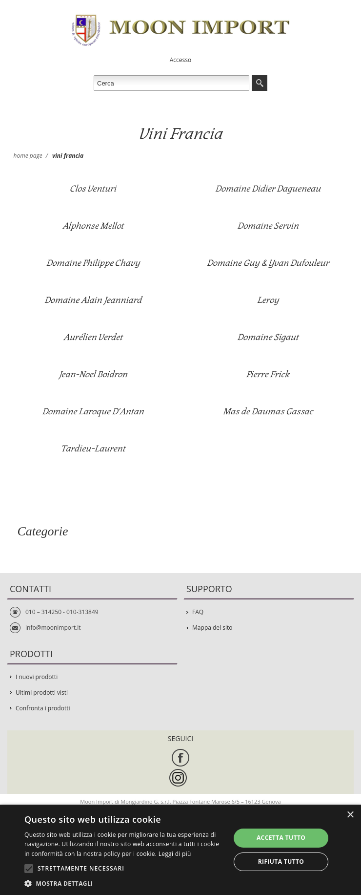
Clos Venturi (93, 189)
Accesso (180, 60)
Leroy (268, 300)
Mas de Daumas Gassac (268, 411)
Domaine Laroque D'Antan (93, 411)
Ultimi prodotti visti (42, 692)
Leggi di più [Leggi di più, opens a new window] (175, 854)
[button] (124, 883)
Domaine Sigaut (268, 337)
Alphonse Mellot (92, 226)
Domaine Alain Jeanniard (92, 300)
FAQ (197, 612)
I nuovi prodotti (37, 677)
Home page (28, 155)
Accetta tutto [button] (281, 837)
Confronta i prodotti (43, 708)
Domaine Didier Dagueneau (268, 189)
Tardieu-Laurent (93, 449)
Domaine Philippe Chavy (93, 263)
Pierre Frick (267, 374)
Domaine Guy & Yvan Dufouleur (268, 263)
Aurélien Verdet (92, 337)
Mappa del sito (212, 627)
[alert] (180, 850)
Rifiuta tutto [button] (281, 861)
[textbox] (171, 83)
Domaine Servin (268, 226)
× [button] (350, 815)
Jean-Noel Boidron (93, 374)
